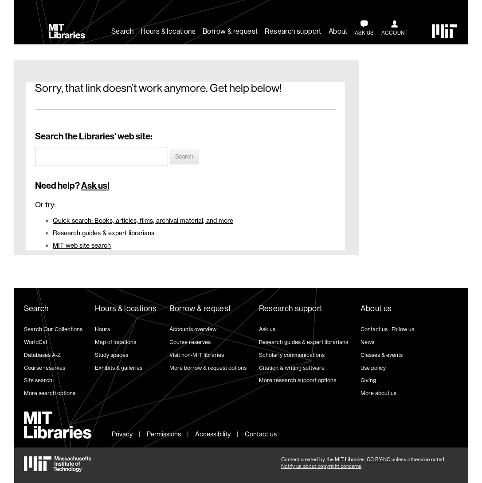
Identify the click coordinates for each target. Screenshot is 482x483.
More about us (378, 393)
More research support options (297, 380)
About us (376, 308)
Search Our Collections (53, 329)
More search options (49, 393)
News (367, 342)
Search (122, 31)
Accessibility (213, 434)
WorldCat (35, 342)
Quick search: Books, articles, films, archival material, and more (143, 220)
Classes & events (382, 355)
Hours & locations (168, 31)
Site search (38, 380)
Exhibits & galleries (118, 367)
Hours (102, 329)
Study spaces (111, 355)
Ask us (267, 329)
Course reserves (44, 367)
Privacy (122, 434)
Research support (293, 31)
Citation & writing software (292, 367)
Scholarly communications (292, 355)
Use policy (373, 367)
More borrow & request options (208, 367)
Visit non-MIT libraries (196, 355)
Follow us (403, 329)
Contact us (374, 329)
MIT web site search (82, 245)
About (338, 31)
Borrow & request (230, 31)
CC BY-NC (378, 459)
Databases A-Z (42, 355)
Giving (368, 380)
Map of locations (115, 342)
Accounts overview (192, 329)
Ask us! (95, 185)
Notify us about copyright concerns (321, 466)
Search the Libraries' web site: (94, 136)
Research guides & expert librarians (103, 233)
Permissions (164, 434)
